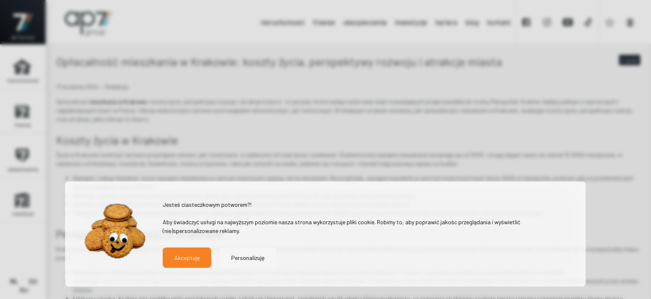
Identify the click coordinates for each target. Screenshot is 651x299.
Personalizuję (247, 257)
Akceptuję (187, 257)
